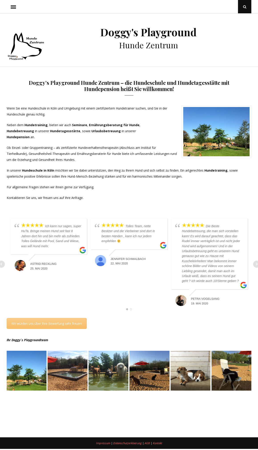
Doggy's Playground (148, 32)
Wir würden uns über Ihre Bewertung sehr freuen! (47, 323)
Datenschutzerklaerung (127, 443)
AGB (148, 443)
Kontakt (157, 443)
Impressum (103, 443)
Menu (13, 6)
